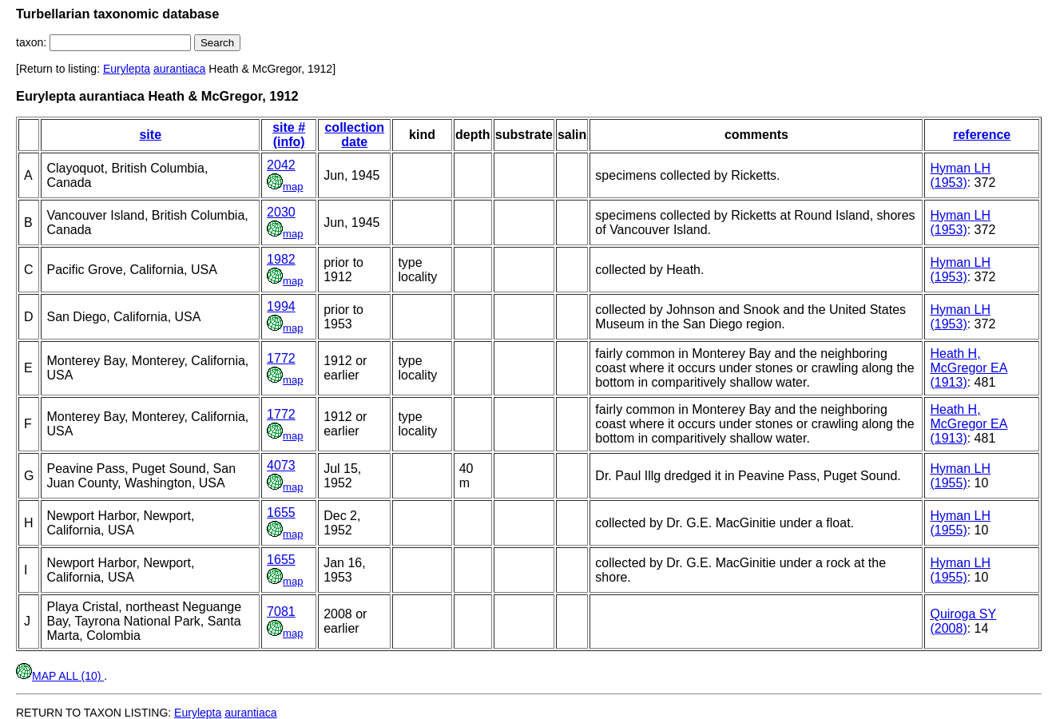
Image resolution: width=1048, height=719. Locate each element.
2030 (281, 212)
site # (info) (288, 135)
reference (981, 134)
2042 (281, 165)
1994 (281, 306)
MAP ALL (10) (60, 675)
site (150, 134)
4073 (281, 465)
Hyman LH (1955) (960, 476)
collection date (354, 135)
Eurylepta (126, 68)
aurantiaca (179, 68)
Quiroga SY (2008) (963, 621)
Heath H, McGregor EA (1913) (968, 368)
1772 (281, 358)
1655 (281, 512)
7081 (281, 611)
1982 (281, 259)
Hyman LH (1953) (960, 175)
